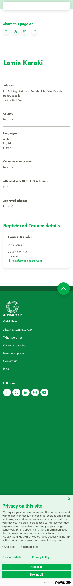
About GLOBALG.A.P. (18, 330)
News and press (13, 353)
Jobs (6, 368)
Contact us (10, 361)
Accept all (36, 566)
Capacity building (14, 345)
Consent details (11, 557)
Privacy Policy (40, 557)
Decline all (36, 574)
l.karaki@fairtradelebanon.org (25, 261)
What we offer (12, 337)
